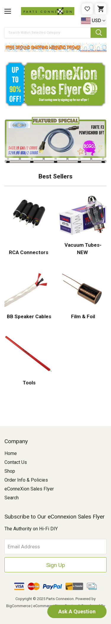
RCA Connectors (28, 252)
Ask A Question (77, 611)
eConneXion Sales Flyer (29, 489)
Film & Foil (82, 316)
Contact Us (15, 462)
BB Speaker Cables (28, 316)
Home (10, 453)
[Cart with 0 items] (101, 9)
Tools (29, 383)
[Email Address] (55, 546)
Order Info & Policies (26, 480)
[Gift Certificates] (87, 9)
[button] (55, 47)
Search (11, 497)
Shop (9, 471)
